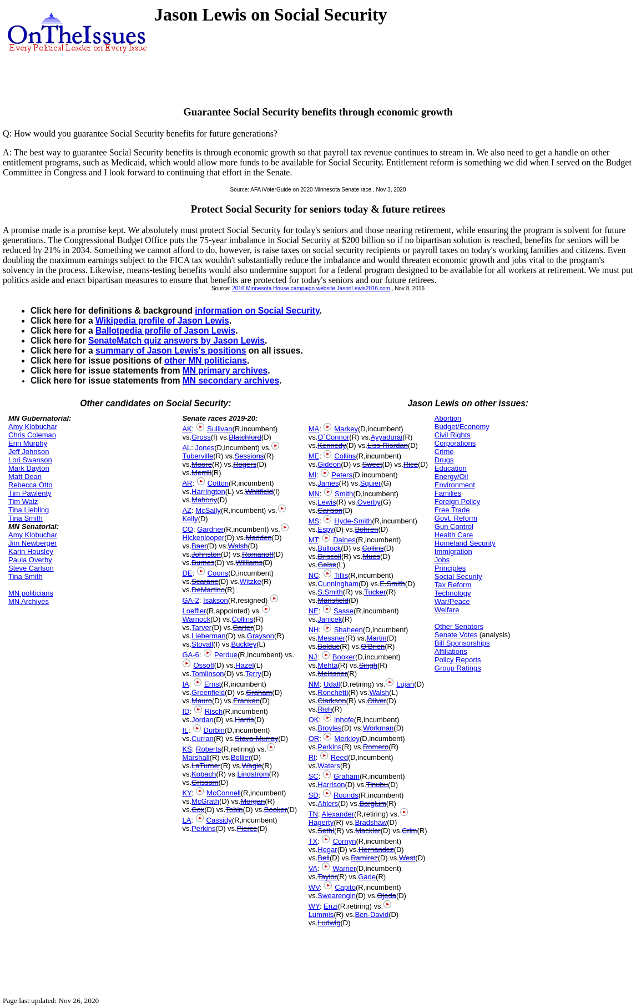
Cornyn (344, 841)
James (328, 483)
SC (314, 776)
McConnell (223, 793)
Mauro (201, 701)
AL (186, 447)
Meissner (332, 673)
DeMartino (208, 590)
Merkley (347, 738)
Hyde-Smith (353, 521)
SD (314, 795)
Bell (323, 858)
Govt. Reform (456, 518)
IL (185, 730)
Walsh (238, 546)
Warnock (196, 619)
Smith (344, 494)
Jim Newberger (32, 543)
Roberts (208, 749)
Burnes (202, 562)
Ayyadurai (387, 437)
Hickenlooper (203, 537)
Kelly (190, 519)
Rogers (244, 464)
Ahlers (327, 803)
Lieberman (208, 636)
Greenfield (208, 692)
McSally (208, 510)
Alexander (337, 814)
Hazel (244, 665)
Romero (375, 747)
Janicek (329, 619)
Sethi (325, 830)
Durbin (214, 730)
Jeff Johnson (28, 451)
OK (314, 719)
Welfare (447, 610)
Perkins (203, 828)
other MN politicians (205, 360)
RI (312, 757)
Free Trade (452, 510)
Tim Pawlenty (30, 493)
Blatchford (245, 437)
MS (314, 521)
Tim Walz (23, 501)
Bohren (366, 529)
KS (186, 749)
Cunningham (338, 583)
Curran (202, 738)
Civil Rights (453, 435)
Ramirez (364, 858)
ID (185, 711)
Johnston (206, 554)
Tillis (341, 575)
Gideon (329, 464)
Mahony (204, 500)
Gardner (210, 529)
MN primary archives (225, 370)
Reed (339, 757)
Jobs (442, 560)
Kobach (203, 774)
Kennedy (331, 445)
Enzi (330, 906)
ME (314, 456)
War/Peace (452, 601)
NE (314, 611)
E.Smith (392, 583)
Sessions (249, 456)
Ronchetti (332, 692)
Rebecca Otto (30, 485)
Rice (410, 464)
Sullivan (220, 429)
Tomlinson (207, 673)
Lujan (405, 684)
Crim (409, 830)
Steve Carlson (31, 568)
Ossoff (203, 665)
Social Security (458, 576)
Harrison (331, 784)
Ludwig (328, 923)
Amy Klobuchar (32, 426)
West (407, 858)
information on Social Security (257, 310)
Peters (341, 475)
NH (314, 630)
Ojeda (386, 895)
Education (451, 468)
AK (186, 429)
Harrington (208, 491)
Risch (214, 711)
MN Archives (28, 601)
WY (314, 906)
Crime (444, 451)
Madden (259, 537)
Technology (453, 593)
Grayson (260, 636)
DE (187, 573)
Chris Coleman (32, 435)
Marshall (195, 757)
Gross (201, 437)
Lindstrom (253, 774)
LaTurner (205, 766)
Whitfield (259, 491)
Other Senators (459, 626)
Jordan (202, 719)
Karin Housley (30, 551)
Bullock (329, 548)
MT (313, 540)
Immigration (453, 551)
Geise (326, 565)
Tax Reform (453, 585)
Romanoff (257, 554)
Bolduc (328, 646)
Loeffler (194, 611)
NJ (313, 657)
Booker (275, 809)
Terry (253, 673)
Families (448, 493)
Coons (218, 573)
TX (313, 841)
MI (312, 475)
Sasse (344, 611)
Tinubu (377, 784)
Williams (249, 562)
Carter (243, 627)
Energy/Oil (451, 476)
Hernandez (376, 849)
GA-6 (190, 655)
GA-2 (190, 600)
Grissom (204, 782)
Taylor (327, 877)
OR (314, 738)
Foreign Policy (457, 501)
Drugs (444, 460)
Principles (450, 568)
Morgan (252, 801)
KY (186, 793)
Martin (376, 638)
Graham (259, 692)
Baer (198, 546)
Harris (244, 719)
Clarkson (331, 701)
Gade (367, 877)
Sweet (372, 464)
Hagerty (321, 822)
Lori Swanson (30, 460)
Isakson (215, 600)
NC (314, 575)
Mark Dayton (28, 468)
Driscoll (329, 556)
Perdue (226, 655)
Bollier (241, 757)
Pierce (247, 828)
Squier (370, 483)
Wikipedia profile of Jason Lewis (162, 320)
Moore (201, 464)
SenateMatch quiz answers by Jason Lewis (176, 340)
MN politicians (30, 593)
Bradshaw (371, 822)
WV (314, 887)
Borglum (372, 803)
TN (313, 814)
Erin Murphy (27, 443)
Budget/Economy (462, 426)
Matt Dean (25, 476)
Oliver (376, 701)
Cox (197, 809)
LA (186, 820)
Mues (371, 556)
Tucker (375, 592)
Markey (346, 429)
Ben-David (371, 914)
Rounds (346, 795)
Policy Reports (458, 660)
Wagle (252, 766)
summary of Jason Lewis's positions (170, 350)
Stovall (202, 644)
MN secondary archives (231, 380)
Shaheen (348, 630)
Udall (332, 684)
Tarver (201, 627)
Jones (205, 447)
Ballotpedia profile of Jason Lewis (165, 330)
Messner (331, 638)
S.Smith (330, 592)
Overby (369, 502)
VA (313, 868)
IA (185, 684)
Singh (368, 665)
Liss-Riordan (387, 445)
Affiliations (451, 651)
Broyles (329, 728)
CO (187, 529)
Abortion (448, 418)
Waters (328, 766)
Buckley (244, 644)
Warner (344, 868)
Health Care (454, 535)
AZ (186, 510)
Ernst (212, 684)
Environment (455, 485)
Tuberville (197, 456)
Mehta (327, 665)
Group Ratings (458, 668)
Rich (324, 709)
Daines (344, 540)
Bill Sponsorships (462, 643)
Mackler (368, 830)
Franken (246, 701)
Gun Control (454, 526)
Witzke (250, 581)
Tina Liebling (28, 510)
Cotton (218, 483)
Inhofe (344, 719)
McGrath (205, 801)
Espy (325, 529)
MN (314, 494)
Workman (378, 728)
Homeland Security (465, 543)
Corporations (455, 443)
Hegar (327, 849)
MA (314, 429)
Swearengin (336, 895)
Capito (345, 887)
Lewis (326, 502)
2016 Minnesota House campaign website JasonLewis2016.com (311, 288)
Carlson (329, 510)
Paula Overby (30, 560)
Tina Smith (25, 518)
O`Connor (333, 437)
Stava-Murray (256, 738)
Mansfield (333, 600)
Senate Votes (456, 635)
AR (187, 483)
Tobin (234, 809)
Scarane (204, 581)
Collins (243, 619)
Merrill (201, 472)
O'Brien (373, 646)
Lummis (321, 914)
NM (314, 684)
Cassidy (219, 820)
